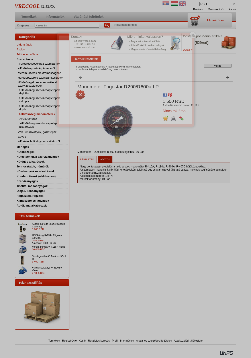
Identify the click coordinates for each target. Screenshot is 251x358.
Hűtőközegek (26, 151)
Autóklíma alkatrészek (32, 205)
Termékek (54, 340)
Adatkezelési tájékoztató (188, 340)
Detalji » (187, 49)
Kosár (82, 340)
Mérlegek (23, 147)
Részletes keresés (99, 340)
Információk (127, 340)
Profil (115, 340)
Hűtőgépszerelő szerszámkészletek (40, 77)
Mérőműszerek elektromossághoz (39, 73)
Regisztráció (69, 340)
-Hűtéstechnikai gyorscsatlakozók (39, 141)
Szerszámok (98, 66)
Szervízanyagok (27, 181)
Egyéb (22, 136)
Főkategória (82, 66)
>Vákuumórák (28, 118)
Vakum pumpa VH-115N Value (48, 246)
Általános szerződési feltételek (154, 340)
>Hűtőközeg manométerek (37, 114)
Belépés (198, 9)
